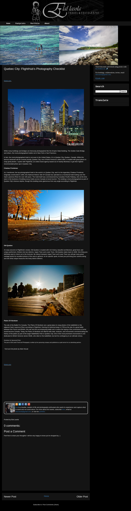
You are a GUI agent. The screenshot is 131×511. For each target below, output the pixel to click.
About (47, 23)
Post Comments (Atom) (51, 505)
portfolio (42, 411)
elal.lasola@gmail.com (103, 74)
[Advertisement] (23, 76)
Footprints (20, 23)
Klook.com (7, 81)
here (63, 409)
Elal (16, 407)
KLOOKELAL (100, 69)
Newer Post (10, 496)
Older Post (82, 496)
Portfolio (35, 23)
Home (8, 23)
